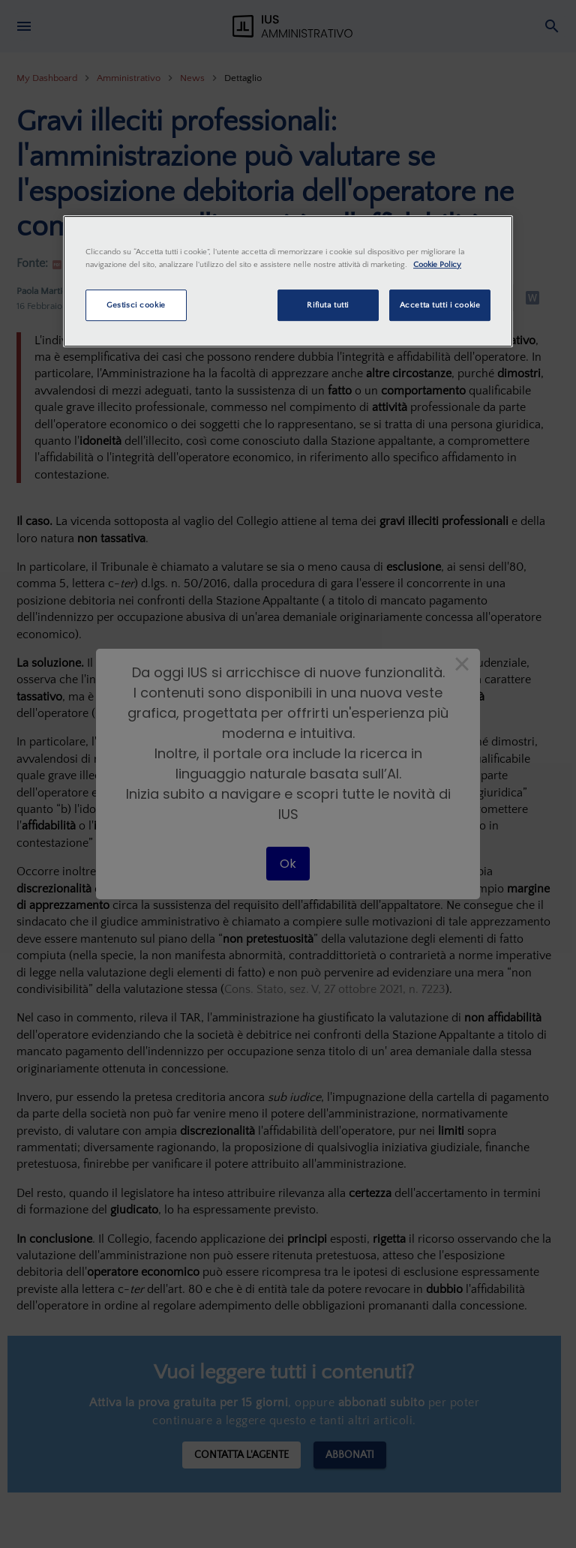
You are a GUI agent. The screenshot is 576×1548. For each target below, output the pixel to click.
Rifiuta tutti (327, 305)
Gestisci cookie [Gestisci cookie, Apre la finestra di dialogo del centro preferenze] (136, 305)
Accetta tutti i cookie (440, 305)
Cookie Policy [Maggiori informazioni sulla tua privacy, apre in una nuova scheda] (437, 264)
